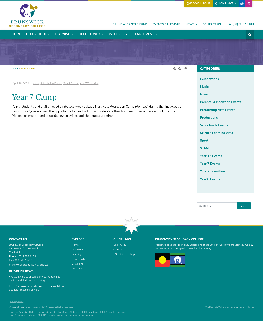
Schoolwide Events (214, 125)
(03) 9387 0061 (23, 260)
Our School (36, 34)
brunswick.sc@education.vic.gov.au (29, 264)
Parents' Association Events (220, 102)
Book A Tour (199, 3)
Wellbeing (118, 34)
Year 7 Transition (212, 171)
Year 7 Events (210, 164)
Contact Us (211, 24)
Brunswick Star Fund (129, 24)
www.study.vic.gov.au (84, 315)
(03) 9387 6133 (241, 24)
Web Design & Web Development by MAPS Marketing (229, 307)
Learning (62, 34)
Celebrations (209, 79)
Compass (118, 249)
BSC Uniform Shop (124, 254)
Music (204, 86)
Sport (204, 140)
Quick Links (224, 3)
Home (16, 34)
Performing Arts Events (217, 110)
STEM (204, 148)
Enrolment (144, 34)
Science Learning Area (216, 133)
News (189, 24)
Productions (209, 117)
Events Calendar (166, 24)
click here (33, 289)
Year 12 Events (211, 156)
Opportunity (90, 34)
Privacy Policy (17, 301)
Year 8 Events (210, 179)
